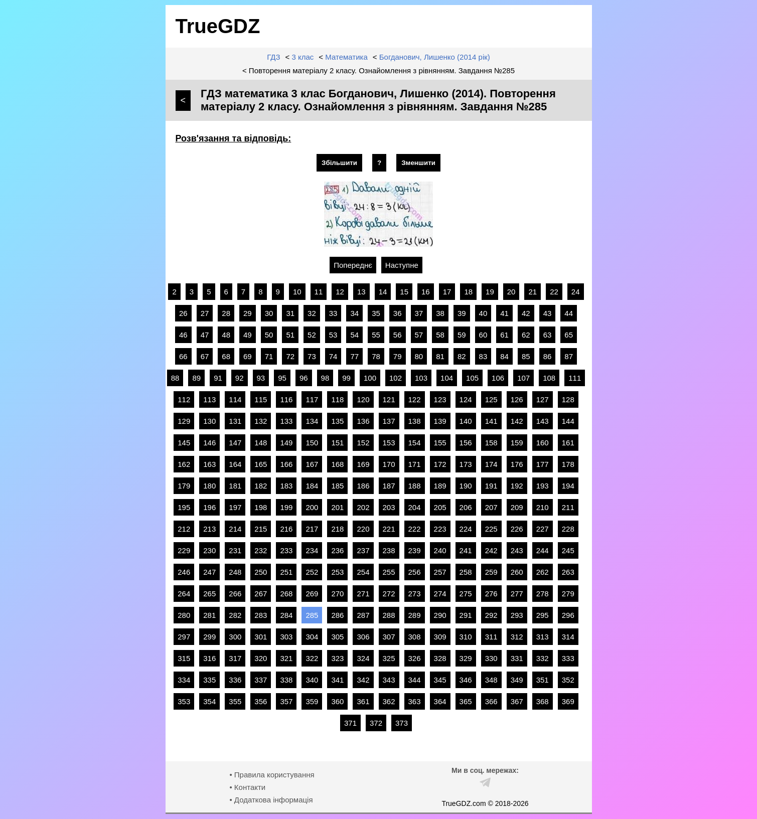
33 (333, 313)
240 (440, 550)
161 (568, 442)
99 (346, 378)
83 (483, 356)
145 (184, 442)
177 (542, 464)
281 (209, 615)
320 (260, 658)
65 (568, 335)
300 (235, 636)
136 (363, 421)
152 (363, 442)
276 (491, 593)
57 (419, 335)
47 (205, 335)
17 (447, 291)
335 (209, 680)
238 (389, 550)
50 (269, 335)
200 (312, 507)
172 (440, 464)
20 (511, 291)
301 (260, 636)
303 (286, 636)
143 (542, 421)
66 (183, 356)
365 (466, 701)
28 (226, 313)
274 (440, 593)
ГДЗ (273, 57)
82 (462, 356)
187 (389, 485)
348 (491, 680)
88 (175, 378)
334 (184, 680)
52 (312, 335)
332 (542, 658)
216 (286, 529)
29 (247, 313)
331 (517, 658)
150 (312, 442)
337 (260, 680)
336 (235, 680)
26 (183, 313)
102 (395, 378)
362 (389, 701)
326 (414, 658)
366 (491, 701)
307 (389, 636)
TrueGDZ (218, 26)
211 (568, 507)
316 (209, 658)
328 (440, 658)
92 (239, 378)
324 (363, 658)
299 (209, 636)
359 (312, 701)
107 (523, 378)
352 (568, 680)
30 (269, 313)
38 (440, 313)
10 (297, 291)
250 (260, 572)
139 (440, 421)
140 (466, 421)
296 (568, 615)
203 (389, 507)
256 (414, 572)
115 (260, 399)
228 (568, 529)
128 (568, 399)
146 (209, 442)
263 (568, 572)
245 (568, 550)
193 (542, 485)
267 (260, 593)
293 (517, 615)
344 (414, 680)
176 (517, 464)
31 (290, 313)
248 (235, 572)
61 (504, 335)
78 (376, 356)
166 (286, 464)
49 (247, 335)
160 (542, 442)
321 (286, 658)
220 (363, 529)
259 (491, 572)
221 (389, 529)
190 (466, 485)
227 (542, 529)
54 (354, 335)
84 (504, 356)
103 (421, 378)
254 (363, 572)
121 (389, 399)
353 (184, 701)
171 (414, 464)
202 (363, 507)
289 (414, 615)
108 (549, 378)
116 (286, 399)
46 (183, 335)
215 (260, 529)
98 (325, 378)
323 (337, 658)
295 (542, 615)
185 (337, 485)
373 (401, 723)
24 (575, 291)
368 (542, 701)
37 (419, 313)
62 (526, 335)
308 (414, 636)
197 (235, 507)
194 (568, 485)
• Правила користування (271, 774)
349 (517, 680)
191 (491, 485)
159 (517, 442)
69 (247, 356)
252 (312, 572)
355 (235, 701)
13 (361, 291)
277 (517, 593)
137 (389, 421)
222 (414, 529)
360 (337, 701)
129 (184, 421)
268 (286, 593)
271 (363, 593)
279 (568, 593)
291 (466, 615)
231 (235, 550)
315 (184, 658)
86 (547, 356)
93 (261, 378)
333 (568, 658)
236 (337, 550)
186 (363, 485)
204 (414, 507)
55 (376, 335)
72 (290, 356)
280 (184, 615)
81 (440, 356)
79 (397, 356)
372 (376, 723)
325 (389, 658)
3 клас (302, 57)
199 (286, 507)
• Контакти (247, 787)
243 (517, 550)
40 (483, 313)
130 (209, 421)
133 (286, 421)
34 (354, 313)
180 (209, 485)
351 (542, 680)
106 (498, 378)
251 (286, 572)
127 (542, 399)
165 (260, 464)
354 (209, 701)
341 (337, 680)
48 (226, 335)
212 (184, 529)
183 (286, 485)
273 (414, 593)
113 (209, 399)
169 (363, 464)
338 (286, 680)
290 (440, 615)
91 (218, 378)
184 (312, 485)
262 (542, 572)
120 (363, 399)
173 (466, 464)
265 (209, 593)
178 (568, 464)
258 (466, 572)
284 (286, 615)
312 (517, 636)
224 (466, 529)
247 (209, 572)
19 (490, 291)
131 (235, 421)
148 (260, 442)
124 (466, 399)
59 (462, 335)
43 (547, 313)
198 (260, 507)
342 (363, 680)
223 (440, 529)
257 (440, 572)
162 (184, 464)
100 (370, 378)
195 (184, 507)
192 (517, 485)
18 (468, 291)
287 (363, 615)
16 (425, 291)
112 (184, 399)
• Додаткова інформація (271, 799)
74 (333, 356)
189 (440, 485)
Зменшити (418, 163)
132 (260, 421)
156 (466, 442)
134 (312, 421)
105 (472, 378)
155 (440, 442)
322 (312, 658)
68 (226, 356)
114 (235, 399)
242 (491, 550)
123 (440, 399)
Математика (346, 57)
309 (440, 636)
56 (397, 335)
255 (389, 572)
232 (260, 550)
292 (491, 615)
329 (466, 658)
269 (312, 593)
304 (312, 636)
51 (290, 335)
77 (354, 356)
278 (542, 593)
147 (235, 442)
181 (235, 485)
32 (312, 313)
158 (491, 442)
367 (517, 701)
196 (209, 507)
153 (389, 442)
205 (440, 507)
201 (337, 507)
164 (235, 464)
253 (337, 572)
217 (312, 529)
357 (286, 701)
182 (260, 485)
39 (462, 313)
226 (517, 529)
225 (491, 529)
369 (568, 701)
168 (337, 464)
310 (466, 636)
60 (483, 335)
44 (568, 313)
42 (526, 313)
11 (319, 291)
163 (209, 464)
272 (389, 593)
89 (196, 378)
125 (491, 399)
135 (337, 421)
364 (440, 701)
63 (547, 335)
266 (235, 593)
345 (440, 680)
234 (312, 550)
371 (350, 723)
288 (389, 615)
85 (526, 356)
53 (333, 335)
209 (517, 507)
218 (337, 529)
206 (466, 507)
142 (517, 421)
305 (337, 636)
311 (491, 636)
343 (389, 680)
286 (337, 615)
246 (184, 572)
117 (312, 399)
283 (260, 615)
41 (504, 313)
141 (491, 421)
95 (282, 378)
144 (568, 421)
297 (184, 636)
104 (446, 378)
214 (235, 529)
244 (542, 550)
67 (205, 356)
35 (376, 313)
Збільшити (339, 163)
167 (312, 464)
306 (363, 636)
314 (568, 636)
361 (363, 701)
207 (491, 507)
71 (269, 356)
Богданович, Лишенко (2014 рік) (434, 57)
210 (542, 507)
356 (260, 701)
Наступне (401, 265)
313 (542, 636)
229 (184, 550)
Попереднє (353, 265)
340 (312, 680)
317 (235, 658)
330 (491, 658)
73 (312, 356)
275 (466, 593)
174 (491, 464)
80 (419, 356)
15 (404, 291)
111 (574, 378)
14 (383, 291)
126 (517, 399)
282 (235, 615)
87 (568, 356)
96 (303, 378)
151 (337, 442)
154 (414, 442)
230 (209, 550)
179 (184, 485)
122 (414, 399)
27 (205, 313)
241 (466, 550)
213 (209, 529)
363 (414, 701)
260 (517, 572)
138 (414, 421)
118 (337, 399)
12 (340, 291)
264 (184, 593)
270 (337, 593)
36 (397, 313)
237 (363, 550)
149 (286, 442)
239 (414, 550)
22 (554, 291)
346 (466, 680)
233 (286, 550)
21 (532, 291)
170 (389, 464)
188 (414, 485)
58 (440, 335)
